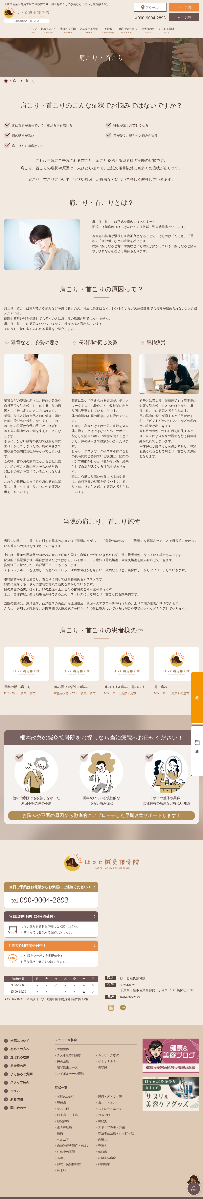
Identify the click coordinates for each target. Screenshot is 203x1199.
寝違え (102, 1145)
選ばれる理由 (68, 30)
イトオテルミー (108, 1061)
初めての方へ (48, 30)
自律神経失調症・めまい (73, 1145)
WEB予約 (184, 17)
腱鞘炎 (102, 1121)
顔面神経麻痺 (106, 1158)
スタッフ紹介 (19, 1082)
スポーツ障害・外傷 (111, 1127)
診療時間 (197, 750)
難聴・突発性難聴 (68, 1164)
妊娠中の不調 (65, 1151)
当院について (19, 1040)
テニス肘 (62, 1108)
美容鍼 (108, 30)
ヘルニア (62, 1139)
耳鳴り (61, 1158)
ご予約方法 (197, 692)
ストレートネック (109, 1108)
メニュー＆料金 (89, 30)
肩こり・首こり (108, 1102)
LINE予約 (184, 7)
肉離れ (102, 1139)
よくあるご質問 (21, 1074)
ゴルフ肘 (103, 1115)
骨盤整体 (62, 1049)
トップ (33, 30)
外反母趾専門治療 (73, 1055)
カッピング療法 (108, 1055)
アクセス (152, 7)
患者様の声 (148, 30)
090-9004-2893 (150, 18)
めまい (61, 1170)
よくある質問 (166, 30)
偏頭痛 (102, 1151)
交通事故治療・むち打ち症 (115, 1133)
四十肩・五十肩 (67, 1115)
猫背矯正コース (67, 1067)
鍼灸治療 (62, 1061)
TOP (194, 1185)
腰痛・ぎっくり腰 (109, 1096)
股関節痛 (62, 1121)
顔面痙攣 (103, 1164)
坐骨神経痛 (64, 1127)
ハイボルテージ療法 (70, 1073)
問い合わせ (18, 1107)
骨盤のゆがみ (65, 1096)
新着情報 (16, 1099)
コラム (15, 1091)
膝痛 (59, 1133)
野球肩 (61, 1102)
